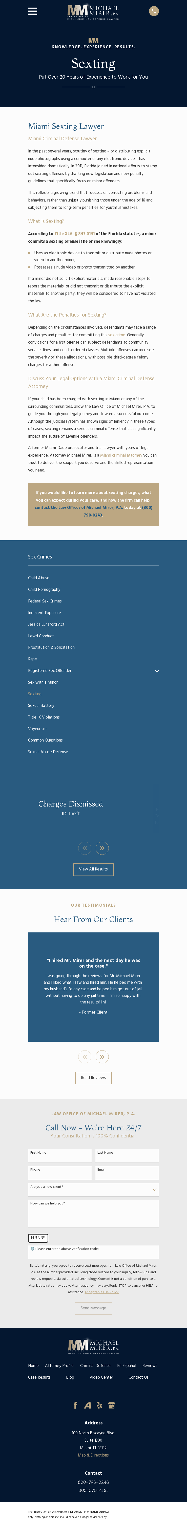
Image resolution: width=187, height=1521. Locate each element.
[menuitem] (93, 578)
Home (33, 1366)
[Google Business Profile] (111, 1405)
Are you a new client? (46, 1187)
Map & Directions (93, 1455)
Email (101, 1170)
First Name (38, 1153)
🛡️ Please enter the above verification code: (64, 1249)
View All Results (93, 869)
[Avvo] (87, 1405)
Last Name (105, 1153)
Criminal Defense (95, 1366)
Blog (70, 1377)
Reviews (149, 1366)
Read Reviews (93, 1078)
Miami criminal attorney (121, 455)
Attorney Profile (59, 1366)
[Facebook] (75, 1405)
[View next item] (102, 848)
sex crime (116, 335)
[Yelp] (99, 1405)
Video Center (101, 1377)
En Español (126, 1366)
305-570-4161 (93, 1490)
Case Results (39, 1377)
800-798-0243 (93, 1482)
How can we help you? (47, 1204)
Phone (35, 1170)
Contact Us (139, 1377)
